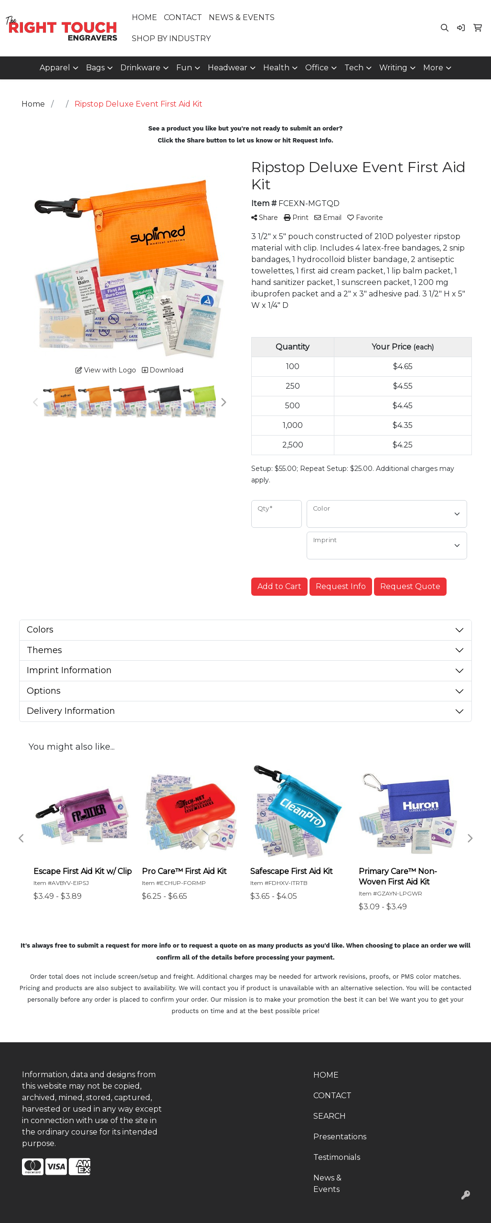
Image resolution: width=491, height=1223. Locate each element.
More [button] (433, 67)
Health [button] (276, 67)
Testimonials (336, 1157)
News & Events (327, 1183)
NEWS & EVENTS (242, 17)
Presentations (339, 1136)
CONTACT (183, 17)
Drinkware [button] (140, 67)
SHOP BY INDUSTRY (171, 38)
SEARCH (329, 1116)
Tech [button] (353, 67)
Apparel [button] (55, 67)
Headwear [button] (227, 67)
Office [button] (317, 67)
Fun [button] (184, 67)
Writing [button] (393, 67)
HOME (144, 17)
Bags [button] (95, 67)
